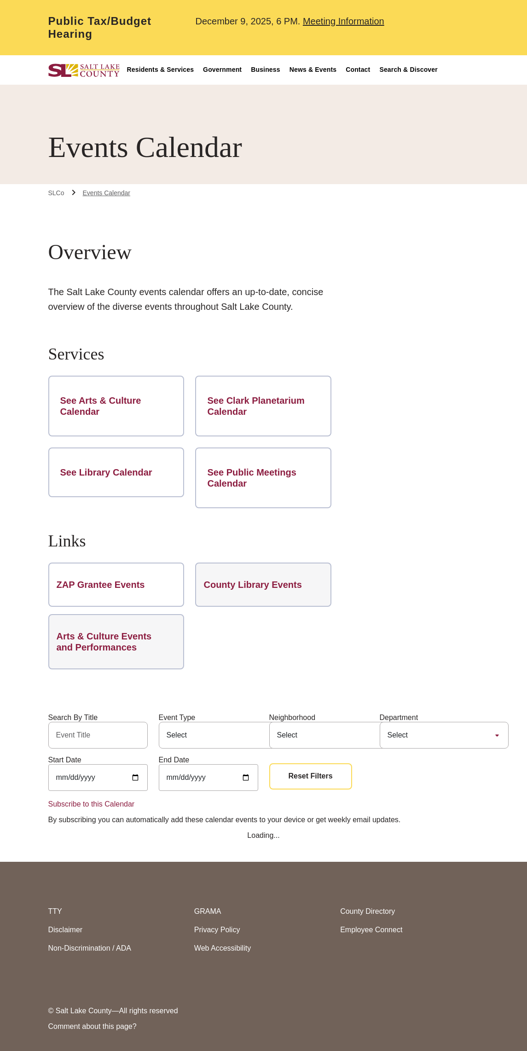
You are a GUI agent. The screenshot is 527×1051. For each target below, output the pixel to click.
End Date (174, 760)
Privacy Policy (217, 930)
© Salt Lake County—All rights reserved (113, 1011)
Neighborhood (292, 717)
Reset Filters (311, 776)
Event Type (177, 717)
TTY (55, 911)
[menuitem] (165, 70)
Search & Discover (408, 69)
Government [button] (222, 69)
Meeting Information (343, 21)
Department (399, 717)
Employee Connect (371, 930)
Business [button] (265, 69)
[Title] (98, 735)
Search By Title (73, 717)
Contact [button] (358, 69)
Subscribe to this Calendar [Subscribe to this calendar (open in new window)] (91, 804)
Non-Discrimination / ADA (90, 948)
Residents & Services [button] (160, 69)
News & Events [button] (313, 69)
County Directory (367, 911)
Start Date (64, 760)
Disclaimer (65, 930)
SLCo (56, 193)
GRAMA (207, 911)
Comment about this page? (92, 1026)
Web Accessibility (222, 948)
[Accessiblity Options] (462, 69)
